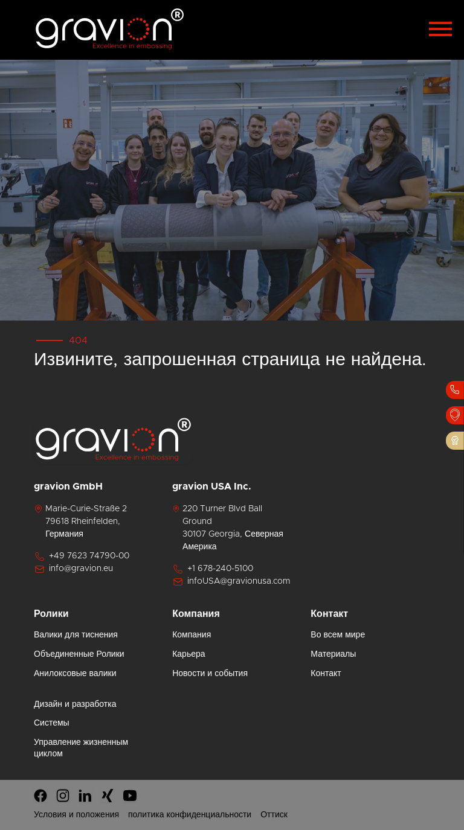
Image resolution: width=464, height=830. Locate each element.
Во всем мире (338, 635)
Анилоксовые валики (75, 673)
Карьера (188, 654)
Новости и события (210, 673)
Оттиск (274, 815)
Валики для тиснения (76, 635)
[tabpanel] (232, 190)
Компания (191, 635)
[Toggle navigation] (440, 27)
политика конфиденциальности (189, 815)
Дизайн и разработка (75, 704)
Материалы (333, 654)
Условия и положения (76, 815)
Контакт (326, 673)
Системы (51, 723)
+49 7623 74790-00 (81, 556)
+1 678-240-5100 (212, 569)
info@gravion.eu (73, 569)
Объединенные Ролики (79, 654)
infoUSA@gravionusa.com (231, 582)
